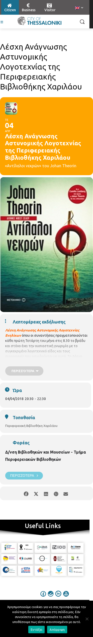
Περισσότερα (24, 476)
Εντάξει (36, 629)
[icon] (43, 597)
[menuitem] (79, 8)
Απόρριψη (57, 629)
